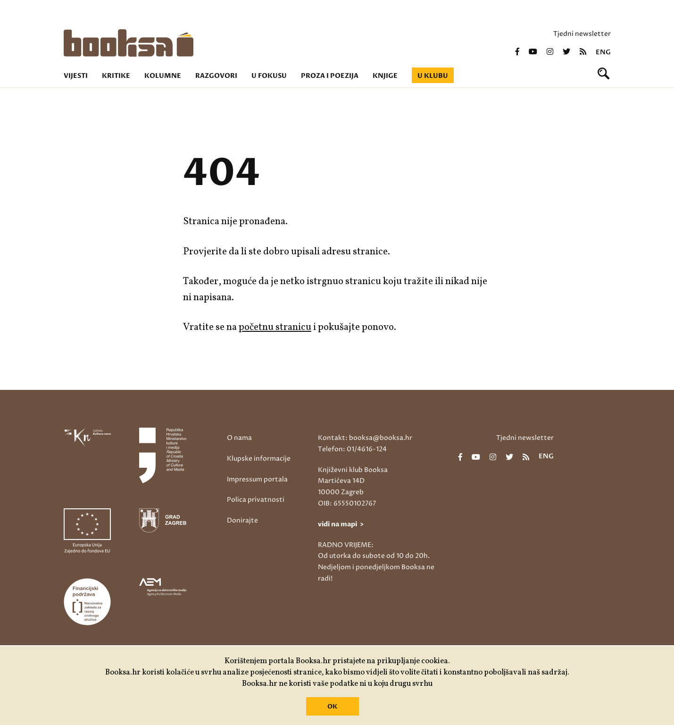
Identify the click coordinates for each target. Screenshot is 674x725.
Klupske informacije (259, 458)
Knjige (385, 75)
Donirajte (242, 520)
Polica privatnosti (255, 499)
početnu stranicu (275, 327)
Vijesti (76, 75)
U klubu (432, 75)
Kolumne (162, 75)
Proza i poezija (329, 75)
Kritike (116, 75)
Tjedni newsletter (582, 33)
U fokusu (269, 75)
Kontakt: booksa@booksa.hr (365, 437)
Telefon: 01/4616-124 (352, 449)
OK (332, 706)
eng (603, 52)
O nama (239, 437)
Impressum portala (257, 479)
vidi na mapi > (341, 524)
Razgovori (216, 75)
